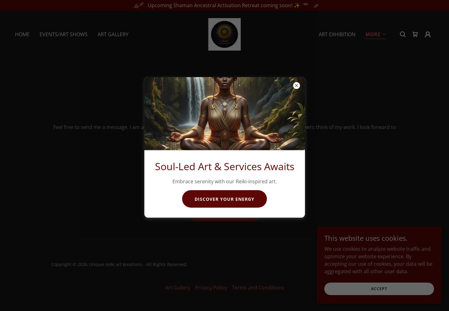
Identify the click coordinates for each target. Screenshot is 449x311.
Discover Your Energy (224, 199)
